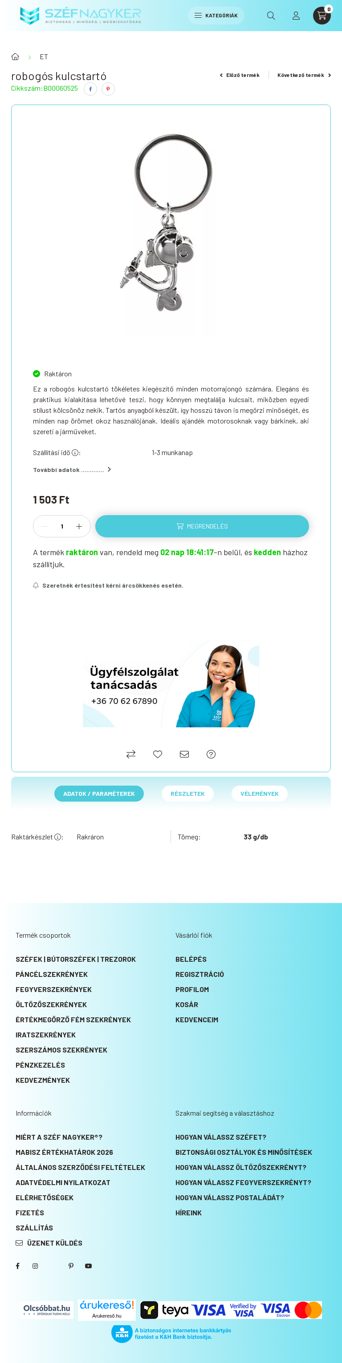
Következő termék (304, 75)
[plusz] (79, 526)
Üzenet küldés (54, 1242)
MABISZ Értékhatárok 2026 (64, 1152)
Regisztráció (199, 974)
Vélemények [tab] (259, 793)
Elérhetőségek (44, 1197)
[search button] (271, 15)
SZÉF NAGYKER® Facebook (17, 1266)
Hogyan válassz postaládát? (229, 1197)
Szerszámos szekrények (61, 1049)
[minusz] (44, 526)
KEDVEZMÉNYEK (43, 1080)
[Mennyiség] (62, 526)
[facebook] (90, 89)
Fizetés (30, 1212)
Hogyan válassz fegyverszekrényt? (243, 1182)
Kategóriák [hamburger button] (216, 15)
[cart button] (322, 15)
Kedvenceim (196, 1019)
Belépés (191, 959)
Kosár (186, 1004)
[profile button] (296, 15)
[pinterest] (108, 89)
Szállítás (34, 1227)
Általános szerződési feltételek (80, 1167)
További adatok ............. (72, 469)
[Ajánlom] (184, 754)
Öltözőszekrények (51, 1004)
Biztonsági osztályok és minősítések (243, 1152)
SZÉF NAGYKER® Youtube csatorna (89, 1266)
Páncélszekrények (52, 974)
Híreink (188, 1212)
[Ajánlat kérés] (211, 754)
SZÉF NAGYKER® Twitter (53, 1266)
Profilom (192, 989)
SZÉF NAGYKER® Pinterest (71, 1266)
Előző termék (240, 75)
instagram (35, 1266)
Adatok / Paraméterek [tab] (99, 793)
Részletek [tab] (188, 793)
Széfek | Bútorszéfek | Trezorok (76, 959)
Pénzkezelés (40, 1065)
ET (44, 56)
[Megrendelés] (202, 526)
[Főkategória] (15, 56)
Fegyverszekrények (54, 989)
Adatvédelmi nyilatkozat (63, 1182)
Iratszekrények (46, 1034)
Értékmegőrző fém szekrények (73, 1019)
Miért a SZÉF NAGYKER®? (59, 1137)
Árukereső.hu (106, 1316)
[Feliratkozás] (108, 585)
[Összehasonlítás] (131, 754)
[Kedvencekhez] (158, 754)
